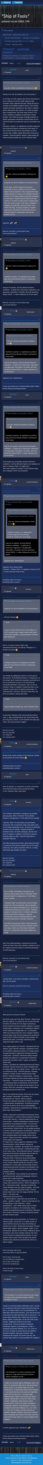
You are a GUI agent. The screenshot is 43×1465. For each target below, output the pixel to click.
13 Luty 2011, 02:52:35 (9, 750)
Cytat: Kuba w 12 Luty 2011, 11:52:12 (17, 83)
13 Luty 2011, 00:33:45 (9, 318)
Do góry (5, 1442)
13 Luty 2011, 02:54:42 (9, 782)
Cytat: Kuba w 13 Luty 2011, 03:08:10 (17, 886)
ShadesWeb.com (27, 1462)
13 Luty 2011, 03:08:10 (9, 809)
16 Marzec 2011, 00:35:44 (10, 1284)
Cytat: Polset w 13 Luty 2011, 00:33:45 (18, 496)
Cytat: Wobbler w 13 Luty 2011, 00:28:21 (18, 163)
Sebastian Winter (17, 147)
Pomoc (13, 1455)
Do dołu (5, 63)
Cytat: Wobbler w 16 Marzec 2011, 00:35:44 (19, 1361)
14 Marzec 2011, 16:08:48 (10, 1010)
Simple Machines (27, 1460)
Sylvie (31, 41)
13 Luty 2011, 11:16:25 (9, 881)
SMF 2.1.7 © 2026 (16, 1460)
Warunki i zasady (20, 1455)
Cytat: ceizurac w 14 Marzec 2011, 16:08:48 (19, 1290)
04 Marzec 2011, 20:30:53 (10, 974)
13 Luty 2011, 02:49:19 (9, 595)
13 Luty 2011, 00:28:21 (9, 77)
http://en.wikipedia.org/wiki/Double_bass (16, 986)
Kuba (12, 588)
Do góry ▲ (29, 1455)
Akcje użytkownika (34, 64)
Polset (12, 311)
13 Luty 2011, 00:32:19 (9, 249)
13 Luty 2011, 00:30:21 (9, 157)
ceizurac (13, 1002)
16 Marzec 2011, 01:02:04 (10, 1355)
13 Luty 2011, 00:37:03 (9, 488)
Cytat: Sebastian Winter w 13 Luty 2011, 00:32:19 (21, 324)
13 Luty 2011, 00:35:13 (9, 402)
